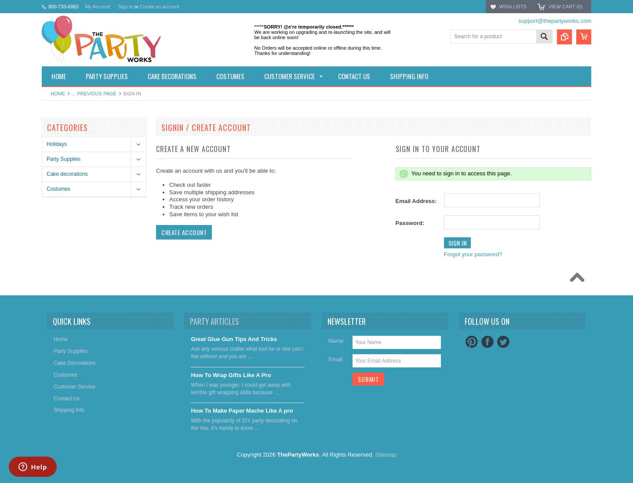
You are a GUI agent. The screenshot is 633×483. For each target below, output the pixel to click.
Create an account (159, 6)
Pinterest (472, 342)
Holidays (57, 144)
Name (336, 341)
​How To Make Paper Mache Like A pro (242, 410)
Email (335, 359)
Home (58, 93)
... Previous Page (94, 93)
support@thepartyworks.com (554, 21)
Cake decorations (67, 174)
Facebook (487, 342)
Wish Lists (512, 6)
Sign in (125, 6)
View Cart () (565, 6)
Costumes (58, 189)
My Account (97, 6)
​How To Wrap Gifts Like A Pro (231, 375)
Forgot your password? (473, 254)
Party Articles (214, 321)
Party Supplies (63, 159)
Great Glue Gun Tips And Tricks (234, 339)
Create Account (184, 232)
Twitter (503, 342)
